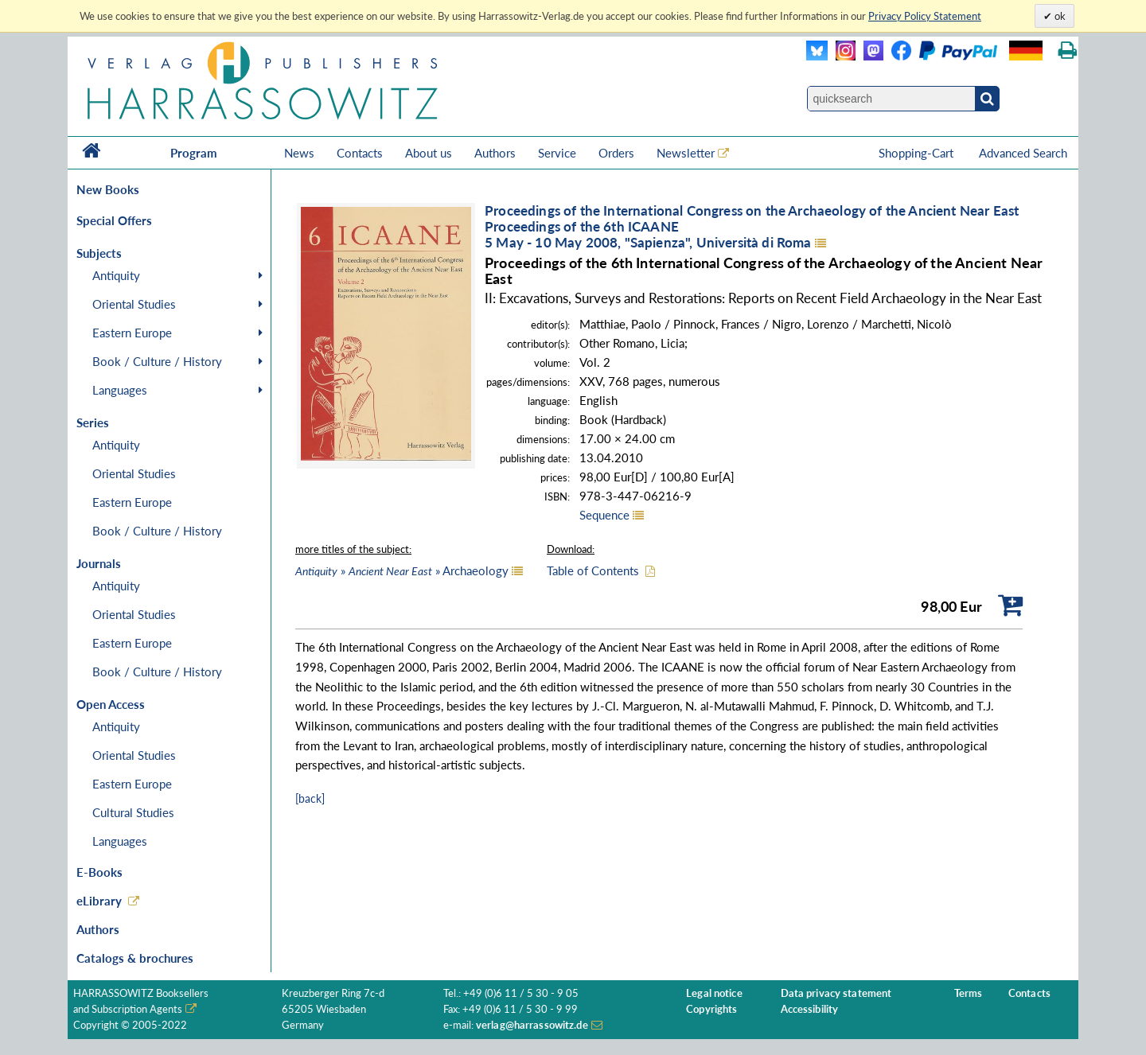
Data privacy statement (836, 993)
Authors (495, 153)
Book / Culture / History (157, 361)
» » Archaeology (402, 570)
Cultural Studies (133, 812)
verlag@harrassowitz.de (532, 1025)
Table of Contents (593, 570)
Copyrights (711, 1009)
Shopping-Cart (918, 153)
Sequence (604, 515)
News (299, 153)
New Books (107, 189)
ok (1059, 16)
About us (428, 153)
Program (193, 153)
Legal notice (714, 993)
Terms (968, 993)
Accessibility (810, 1009)
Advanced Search (1023, 153)
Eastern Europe (132, 332)
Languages (119, 390)
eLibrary (99, 900)
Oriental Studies (134, 304)
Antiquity (116, 275)
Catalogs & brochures (134, 958)
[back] (310, 798)
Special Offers (114, 220)
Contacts (360, 153)
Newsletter (686, 153)
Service (557, 153)
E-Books (99, 872)
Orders (616, 153)
